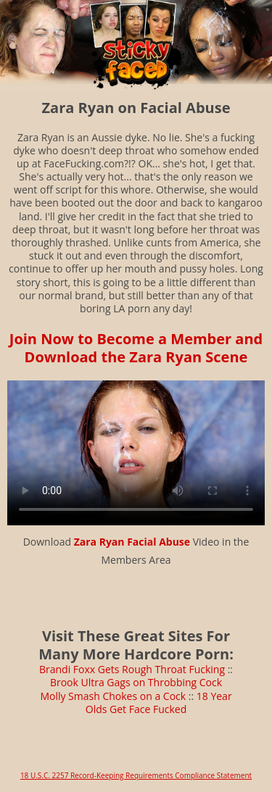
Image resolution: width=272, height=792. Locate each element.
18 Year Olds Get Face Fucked (159, 702)
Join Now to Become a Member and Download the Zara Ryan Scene (136, 348)
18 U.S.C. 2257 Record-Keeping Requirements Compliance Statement (136, 775)
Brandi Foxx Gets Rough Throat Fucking (132, 669)
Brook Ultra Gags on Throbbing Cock (136, 682)
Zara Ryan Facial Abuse (132, 542)
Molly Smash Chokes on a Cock (113, 696)
